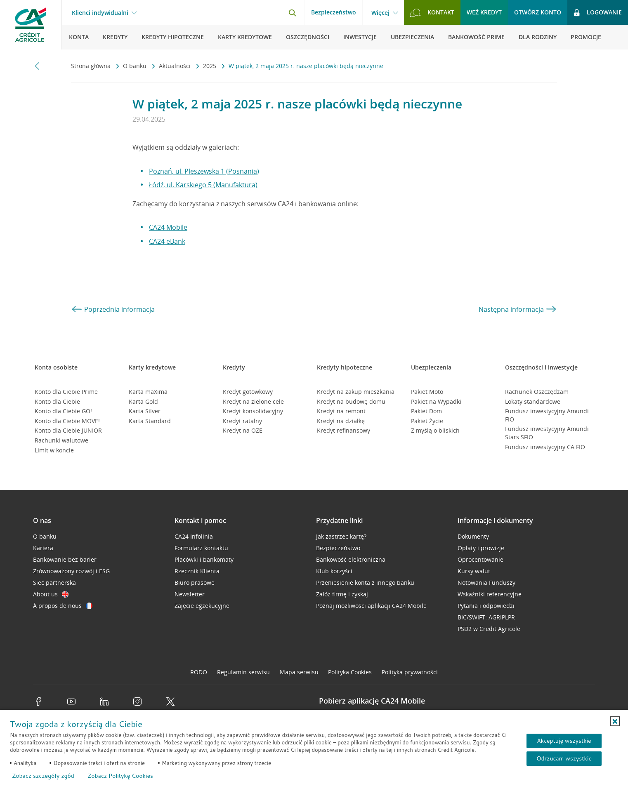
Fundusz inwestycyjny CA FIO (545, 447)
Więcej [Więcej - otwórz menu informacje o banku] (380, 12)
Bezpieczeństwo (333, 12)
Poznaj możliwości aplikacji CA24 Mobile (371, 606)
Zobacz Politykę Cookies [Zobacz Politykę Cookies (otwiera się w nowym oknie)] (120, 775)
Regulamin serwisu (243, 672)
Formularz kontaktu (201, 548)
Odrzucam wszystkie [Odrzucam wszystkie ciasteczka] (564, 758)
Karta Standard (150, 421)
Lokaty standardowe (532, 401)
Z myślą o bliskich (435, 430)
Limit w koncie (54, 450)
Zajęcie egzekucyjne (202, 606)
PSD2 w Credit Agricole (489, 629)
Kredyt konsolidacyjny (253, 411)
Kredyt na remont (341, 411)
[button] (614, 721)
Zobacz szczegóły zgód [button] (43, 775)
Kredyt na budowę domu (351, 401)
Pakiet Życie (427, 421)
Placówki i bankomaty (204, 559)
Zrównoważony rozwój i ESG (71, 571)
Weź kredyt (484, 12)
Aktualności (175, 66)
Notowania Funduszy (486, 582)
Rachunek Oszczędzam (537, 392)
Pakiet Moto (427, 392)
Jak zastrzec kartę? (341, 536)
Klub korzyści (334, 571)
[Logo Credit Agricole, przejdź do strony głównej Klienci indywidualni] (31, 24)
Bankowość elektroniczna (350, 559)
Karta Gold (143, 401)
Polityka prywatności (410, 672)
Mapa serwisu (299, 672)
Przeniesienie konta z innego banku (365, 582)
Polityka (350, 672)
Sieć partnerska (54, 582)
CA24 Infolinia (194, 536)
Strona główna (91, 66)
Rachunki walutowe (61, 440)
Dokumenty (473, 536)
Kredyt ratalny (242, 421)
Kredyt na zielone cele (253, 401)
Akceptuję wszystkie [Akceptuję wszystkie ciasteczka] (564, 741)
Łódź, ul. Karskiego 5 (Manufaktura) (203, 184)
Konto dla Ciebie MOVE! (67, 421)
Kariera (43, 548)
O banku (135, 66)
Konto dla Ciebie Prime (66, 392)
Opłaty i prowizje (481, 548)
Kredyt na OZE (242, 430)
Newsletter (190, 594)
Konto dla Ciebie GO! (63, 411)
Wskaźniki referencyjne (490, 594)
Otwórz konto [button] (537, 12)
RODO (198, 672)
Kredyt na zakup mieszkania (355, 392)
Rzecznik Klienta (197, 571)
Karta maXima (148, 392)
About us (50, 594)
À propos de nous (62, 606)
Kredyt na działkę (341, 421)
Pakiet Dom (426, 411)
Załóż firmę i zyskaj (342, 594)
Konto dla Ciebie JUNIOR (68, 430)
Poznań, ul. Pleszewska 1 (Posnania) (204, 171)
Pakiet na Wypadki (436, 401)
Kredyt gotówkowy (248, 392)
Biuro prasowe (195, 582)
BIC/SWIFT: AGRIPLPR (486, 617)
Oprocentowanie (480, 559)
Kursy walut (474, 571)
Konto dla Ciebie (57, 401)
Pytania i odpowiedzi (486, 606)
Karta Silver (145, 411)
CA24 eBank (167, 241)
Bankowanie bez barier (65, 559)
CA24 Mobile (168, 227)
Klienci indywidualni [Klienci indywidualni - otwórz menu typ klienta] (100, 12)
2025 (210, 66)
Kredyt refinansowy (343, 430)
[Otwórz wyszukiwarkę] (292, 12)
